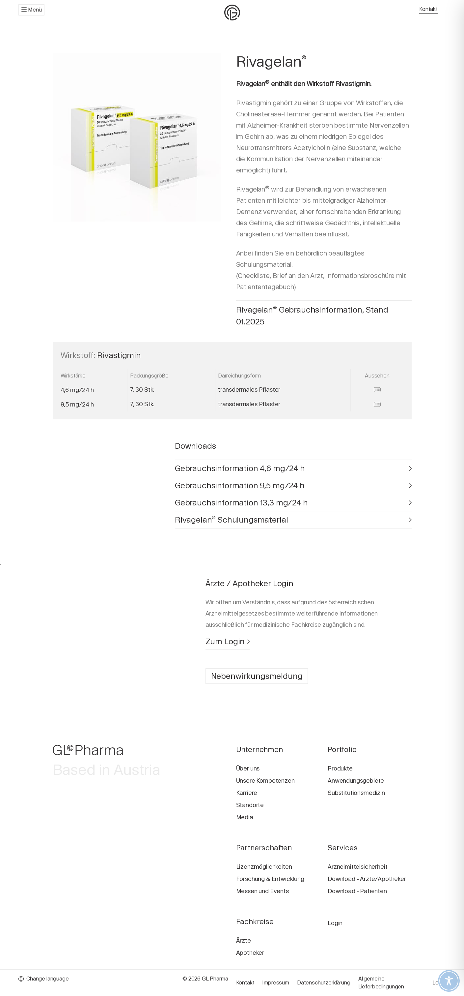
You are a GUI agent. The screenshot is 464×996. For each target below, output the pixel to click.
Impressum (275, 983)
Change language (43, 979)
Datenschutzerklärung (323, 983)
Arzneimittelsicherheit (357, 866)
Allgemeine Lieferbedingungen (381, 983)
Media (244, 817)
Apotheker (250, 952)
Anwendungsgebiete (356, 780)
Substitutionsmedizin (356, 792)
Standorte (250, 804)
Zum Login (227, 641)
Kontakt (428, 9)
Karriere (247, 792)
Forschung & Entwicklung (270, 878)
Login (335, 923)
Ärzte (243, 940)
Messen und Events (262, 891)
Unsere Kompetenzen (265, 780)
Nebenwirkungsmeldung (257, 676)
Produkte (340, 768)
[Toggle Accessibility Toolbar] (449, 981)
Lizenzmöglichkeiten (264, 866)
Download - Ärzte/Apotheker (367, 878)
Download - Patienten (357, 891)
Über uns (248, 768)
